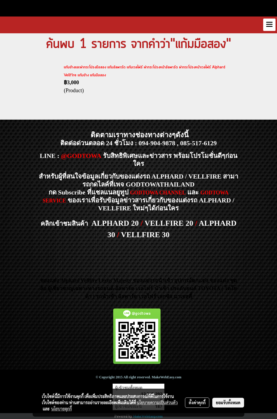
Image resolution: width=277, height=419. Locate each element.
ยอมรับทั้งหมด (228, 402)
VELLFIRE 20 (169, 223)
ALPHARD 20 (115, 223)
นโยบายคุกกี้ (61, 408)
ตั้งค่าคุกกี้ (197, 402)
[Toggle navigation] (269, 24)
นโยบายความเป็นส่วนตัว (157, 402)
